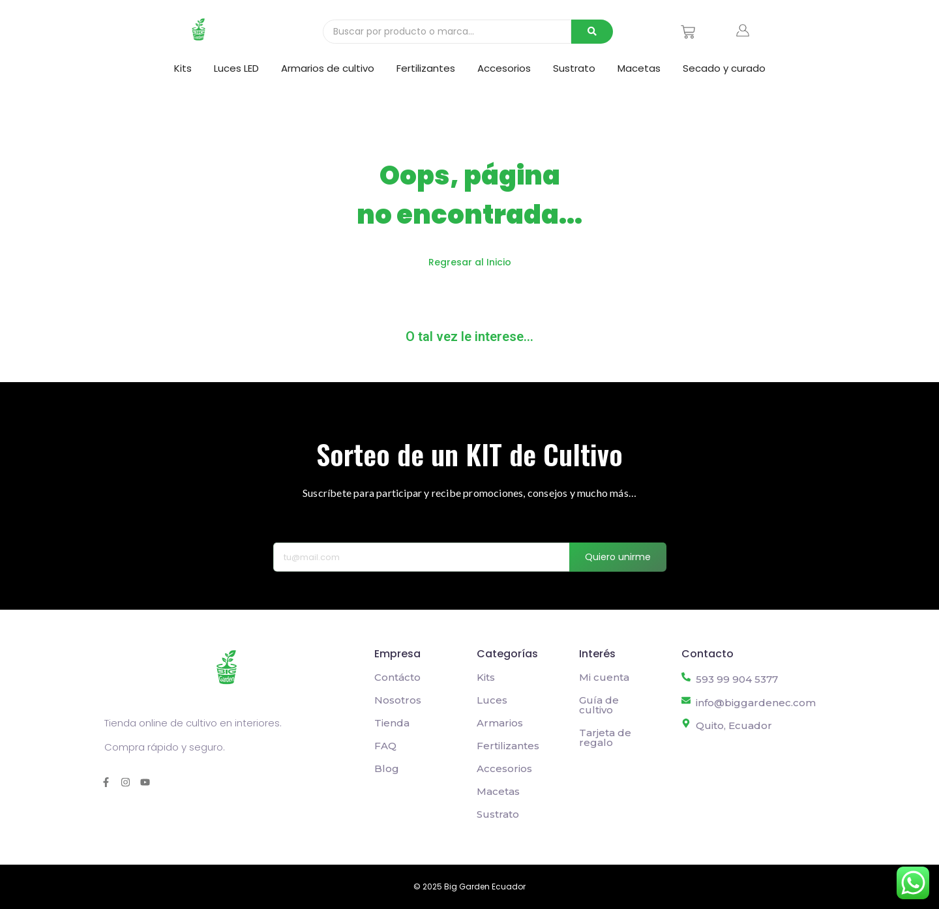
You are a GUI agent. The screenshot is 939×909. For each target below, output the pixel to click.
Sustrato (574, 68)
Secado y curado (724, 68)
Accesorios (504, 68)
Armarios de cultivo (327, 68)
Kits (183, 68)
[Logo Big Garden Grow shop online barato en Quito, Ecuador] (198, 29)
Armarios (500, 723)
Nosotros (397, 700)
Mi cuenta (604, 677)
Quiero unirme (618, 570)
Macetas (639, 68)
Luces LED (236, 68)
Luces (492, 700)
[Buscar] (447, 32)
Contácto (397, 677)
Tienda (392, 723)
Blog (386, 768)
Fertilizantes (425, 68)
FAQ (385, 745)
